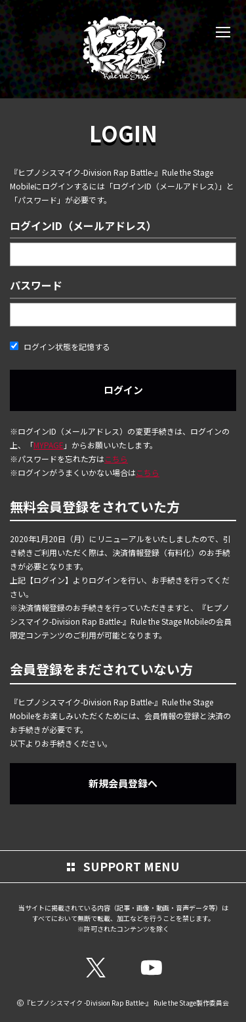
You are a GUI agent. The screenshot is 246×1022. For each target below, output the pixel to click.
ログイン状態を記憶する (60, 346)
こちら (116, 458)
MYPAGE (48, 444)
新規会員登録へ (123, 783)
